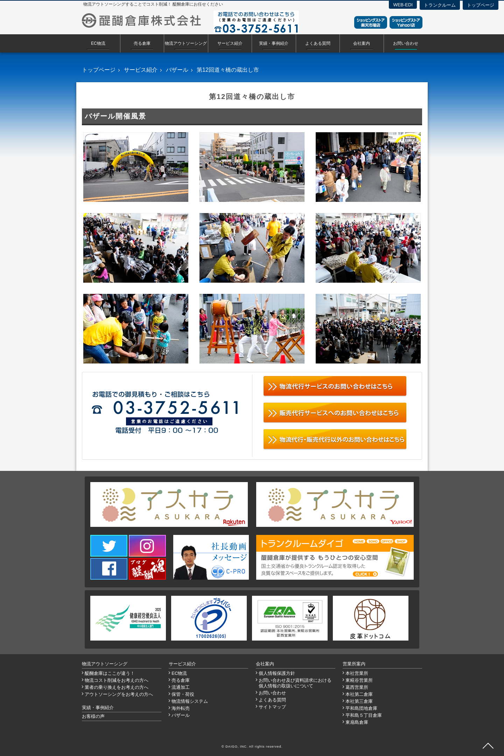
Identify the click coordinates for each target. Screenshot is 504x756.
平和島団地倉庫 (361, 708)
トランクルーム (440, 5)
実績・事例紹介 (273, 43)
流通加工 (181, 687)
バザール (177, 70)
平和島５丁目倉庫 (363, 715)
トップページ (480, 5)
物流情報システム (190, 701)
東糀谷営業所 (359, 680)
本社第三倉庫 (359, 701)
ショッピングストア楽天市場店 (370, 22)
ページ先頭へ (487, 745)
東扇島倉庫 (356, 722)
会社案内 (361, 43)
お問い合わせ (405, 43)
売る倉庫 (142, 43)
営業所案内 (354, 663)
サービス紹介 (230, 43)
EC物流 (98, 43)
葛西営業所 (356, 687)
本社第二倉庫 (359, 694)
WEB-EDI (403, 4)
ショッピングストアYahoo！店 (406, 22)
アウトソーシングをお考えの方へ (119, 694)
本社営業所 (356, 673)
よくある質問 (317, 43)
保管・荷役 (183, 694)
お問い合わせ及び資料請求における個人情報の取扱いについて (295, 683)
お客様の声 (93, 716)
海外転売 (181, 708)
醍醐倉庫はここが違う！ (110, 673)
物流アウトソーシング (186, 43)
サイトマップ (272, 706)
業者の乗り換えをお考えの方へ (116, 687)
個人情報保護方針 (277, 673)
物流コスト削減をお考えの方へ (116, 680)
